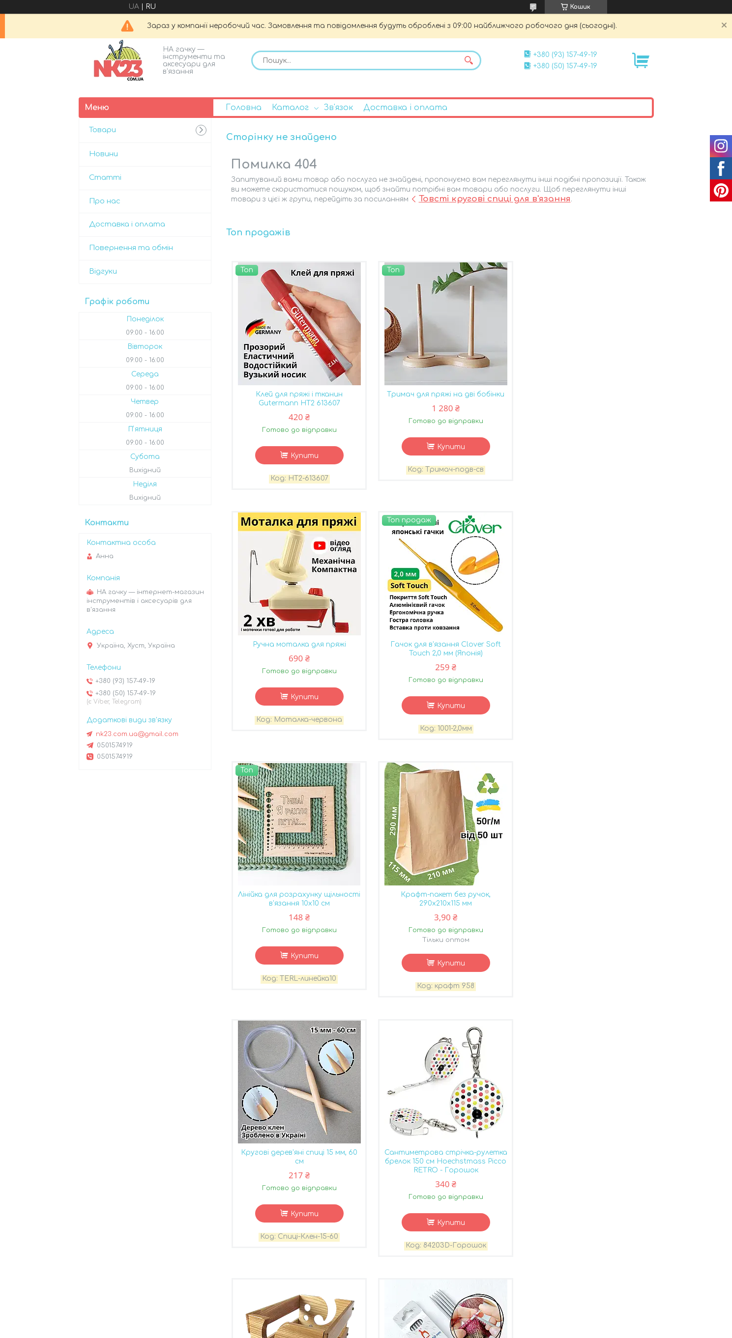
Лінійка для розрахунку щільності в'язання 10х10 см (440, 650)
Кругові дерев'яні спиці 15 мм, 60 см (297, 909)
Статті (105, 177)
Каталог (290, 107)
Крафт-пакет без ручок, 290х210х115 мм (582, 650)
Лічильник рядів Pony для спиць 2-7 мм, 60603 (439, 1169)
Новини (103, 154)
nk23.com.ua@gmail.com (137, 734)
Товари (102, 130)
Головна (244, 107)
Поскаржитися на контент (434, 1328)
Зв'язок (338, 107)
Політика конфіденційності (530, 1328)
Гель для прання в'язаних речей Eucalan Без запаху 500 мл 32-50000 (582, 1173)
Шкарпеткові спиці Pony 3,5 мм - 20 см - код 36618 (297, 1169)
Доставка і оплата (405, 107)
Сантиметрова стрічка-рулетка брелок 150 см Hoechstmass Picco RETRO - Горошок (439, 913)
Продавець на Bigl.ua (366, 1319)
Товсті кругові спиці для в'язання (495, 198)
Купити (302, 456)
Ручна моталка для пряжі (582, 395)
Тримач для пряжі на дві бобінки (439, 395)
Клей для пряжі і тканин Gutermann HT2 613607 (297, 399)
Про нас (104, 201)
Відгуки (103, 271)
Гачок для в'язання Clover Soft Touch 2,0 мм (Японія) (297, 650)
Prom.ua (424, 1311)
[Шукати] (469, 60)
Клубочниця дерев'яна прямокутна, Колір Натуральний (582, 909)
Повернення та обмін (131, 248)
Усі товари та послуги (601, 1280)
